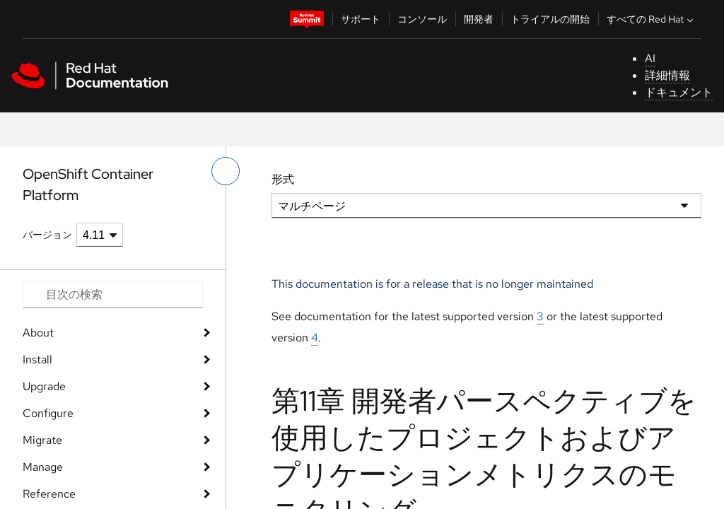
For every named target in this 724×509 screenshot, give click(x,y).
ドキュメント (679, 92)
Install (37, 359)
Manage (43, 467)
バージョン (47, 234)
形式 (283, 179)
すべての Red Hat (651, 19)
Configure (48, 413)
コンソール (422, 19)
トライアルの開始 (550, 19)
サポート (360, 19)
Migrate (42, 440)
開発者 (479, 19)
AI (650, 58)
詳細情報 (667, 75)
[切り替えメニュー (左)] (225, 171)
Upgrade (44, 386)
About (38, 332)
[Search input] (113, 294)
